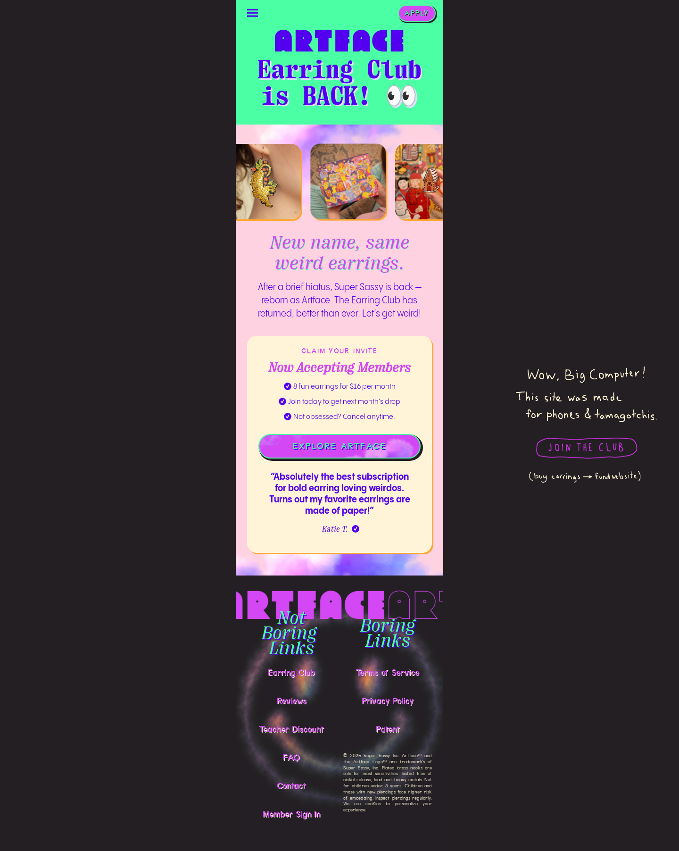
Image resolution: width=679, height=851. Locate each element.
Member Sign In (291, 814)
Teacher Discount (291, 729)
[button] (253, 13)
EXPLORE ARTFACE (339, 446)
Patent (388, 729)
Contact (291, 786)
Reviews (291, 701)
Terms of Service (387, 672)
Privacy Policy (388, 701)
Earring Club (291, 672)
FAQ (291, 757)
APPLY (417, 13)
